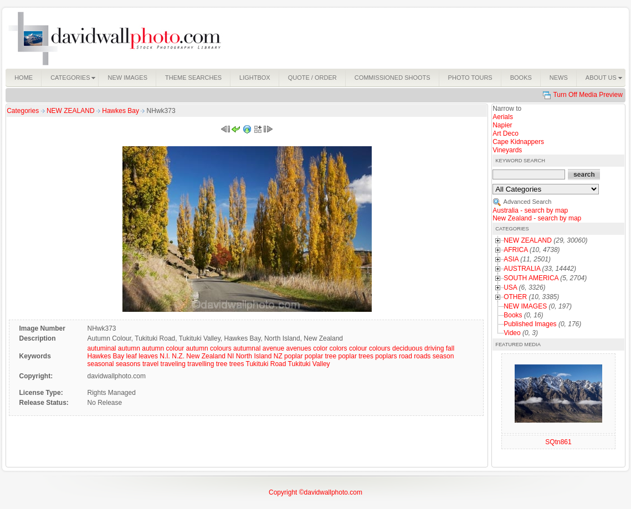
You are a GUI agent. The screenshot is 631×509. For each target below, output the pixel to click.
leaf (131, 356)
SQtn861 (558, 442)
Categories (23, 111)
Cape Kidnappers (518, 142)
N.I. (165, 356)
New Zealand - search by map (537, 218)
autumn (129, 348)
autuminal (101, 348)
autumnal (246, 348)
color (320, 348)
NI (230, 356)
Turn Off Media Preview (587, 95)
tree (222, 364)
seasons (128, 364)
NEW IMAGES (525, 306)
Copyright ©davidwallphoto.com (315, 492)
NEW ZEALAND (71, 111)
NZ (278, 356)
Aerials (503, 117)
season (443, 356)
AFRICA (515, 250)
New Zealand (205, 356)
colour (358, 348)
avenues (298, 348)
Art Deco (506, 133)
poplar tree (320, 356)
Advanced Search (528, 201)
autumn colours (209, 348)
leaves (148, 356)
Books (513, 315)
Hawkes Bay (121, 111)
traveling (173, 364)
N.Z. (178, 356)
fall (450, 348)
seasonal (100, 364)
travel (150, 364)
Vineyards (507, 150)
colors (338, 348)
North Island (254, 356)
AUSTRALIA (522, 269)
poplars (386, 356)
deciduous (407, 348)
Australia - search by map (530, 210)
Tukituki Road (266, 364)
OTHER (515, 297)
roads (422, 356)
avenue (273, 348)
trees (236, 364)
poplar (293, 356)
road (405, 356)
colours (380, 348)
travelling (200, 364)
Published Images (530, 324)
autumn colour (163, 348)
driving (434, 348)
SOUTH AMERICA (531, 278)
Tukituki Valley (309, 364)
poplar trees (355, 356)
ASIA (511, 259)
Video (512, 333)
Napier (502, 125)
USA (510, 287)
